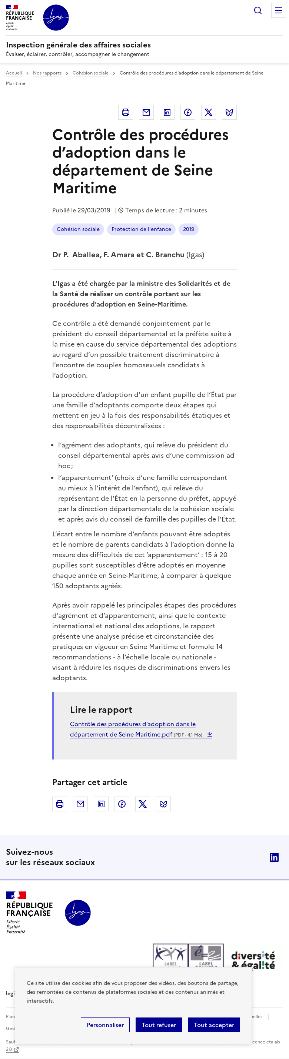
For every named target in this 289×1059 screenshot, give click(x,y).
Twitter (208, 112)
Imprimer (125, 112)
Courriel (146, 112)
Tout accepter (214, 1024)
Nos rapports (47, 73)
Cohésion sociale (91, 73)
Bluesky (229, 112)
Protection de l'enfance (141, 229)
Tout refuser (159, 1024)
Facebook (187, 112)
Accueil (14, 73)
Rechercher (257, 10)
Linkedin (167, 112)
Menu (278, 10)
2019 (188, 229)
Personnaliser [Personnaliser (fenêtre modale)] (105, 1024)
